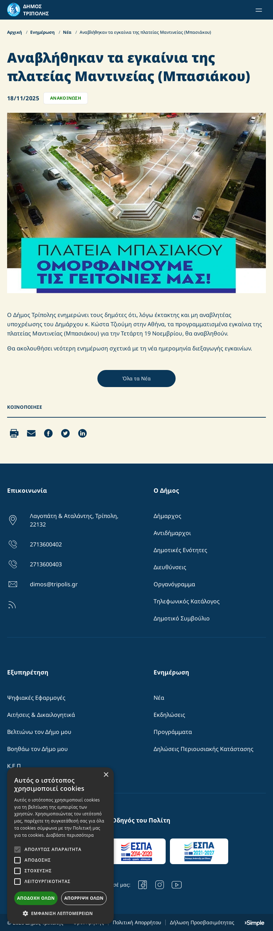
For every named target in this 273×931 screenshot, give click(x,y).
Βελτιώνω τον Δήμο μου (39, 732)
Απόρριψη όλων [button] (83, 898)
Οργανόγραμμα (174, 584)
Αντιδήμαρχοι (172, 533)
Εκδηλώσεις (169, 715)
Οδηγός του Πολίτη (141, 820)
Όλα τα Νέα (136, 378)
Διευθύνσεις (170, 567)
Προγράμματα (173, 732)
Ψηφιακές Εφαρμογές (36, 698)
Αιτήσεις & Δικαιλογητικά (41, 715)
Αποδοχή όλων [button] (36, 898)
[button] (60, 913)
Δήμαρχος (167, 516)
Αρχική (15, 32)
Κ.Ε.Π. (14, 766)
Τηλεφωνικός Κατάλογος (187, 601)
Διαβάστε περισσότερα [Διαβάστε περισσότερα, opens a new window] (70, 835)
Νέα (68, 32)
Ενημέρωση (43, 32)
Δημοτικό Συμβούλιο (182, 618)
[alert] (60, 845)
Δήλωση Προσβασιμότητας (202, 922)
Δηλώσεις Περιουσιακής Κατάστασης (203, 749)
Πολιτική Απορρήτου (137, 922)
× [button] (105, 775)
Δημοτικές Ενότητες (180, 550)
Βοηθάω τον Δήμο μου (37, 749)
